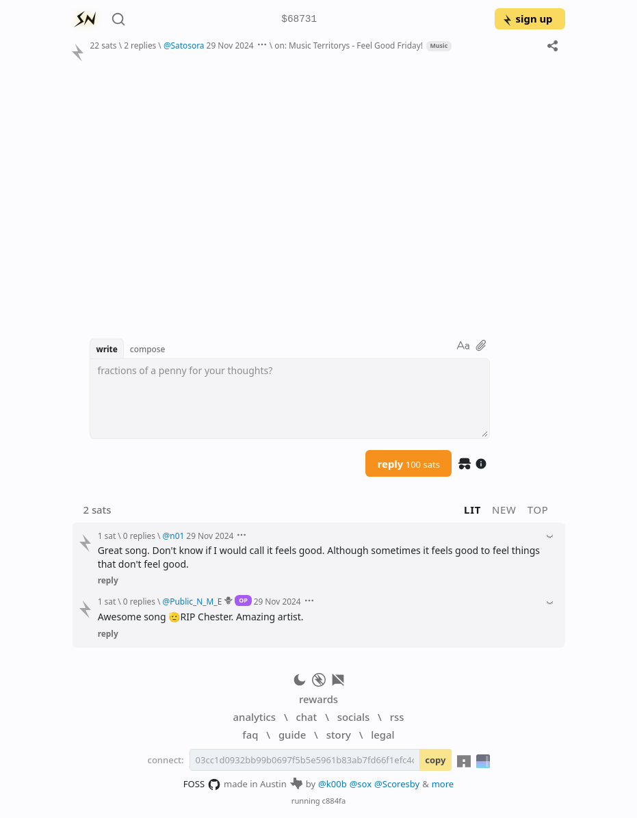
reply (409, 464)
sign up (527, 18)
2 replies (140, 45)
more (443, 784)
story (338, 734)
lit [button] (472, 509)
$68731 (299, 19)
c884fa (334, 800)
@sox (361, 784)
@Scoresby (396, 784)
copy (435, 760)
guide (292, 734)
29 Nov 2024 (230, 45)
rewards (318, 699)
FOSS (202, 784)
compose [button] (148, 348)
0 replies (139, 535)
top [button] (538, 509)
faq (250, 734)
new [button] (504, 509)
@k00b (332, 784)
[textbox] (290, 398)
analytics (254, 717)
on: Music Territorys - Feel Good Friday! (348, 45)
